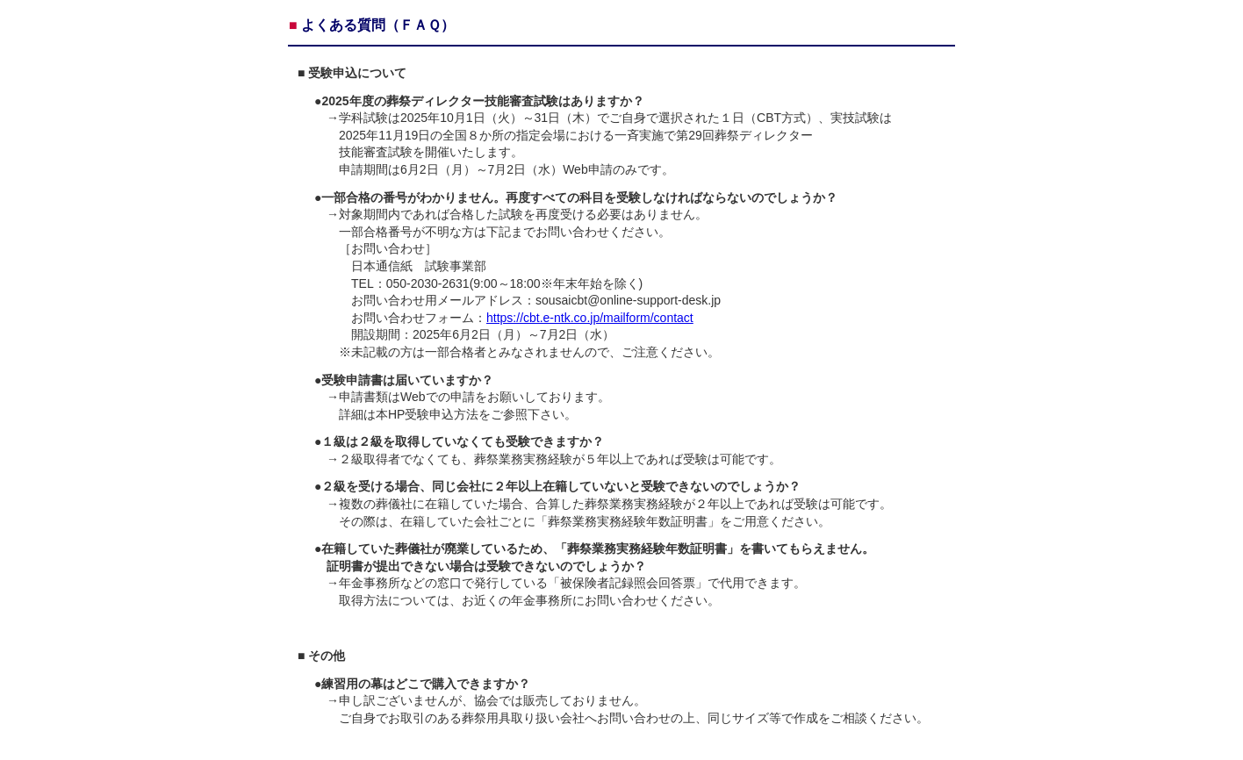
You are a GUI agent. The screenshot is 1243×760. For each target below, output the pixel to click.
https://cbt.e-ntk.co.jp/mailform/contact (589, 318)
